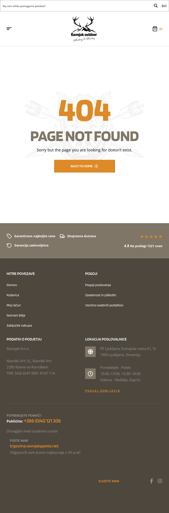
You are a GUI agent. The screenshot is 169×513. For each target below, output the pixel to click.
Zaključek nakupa (19, 325)
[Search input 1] (75, 5)
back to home (84, 166)
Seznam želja (16, 315)
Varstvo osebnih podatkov (104, 305)
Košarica (13, 295)
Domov (12, 285)
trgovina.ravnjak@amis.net (34, 446)
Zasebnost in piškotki (100, 295)
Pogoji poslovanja (98, 285)
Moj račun (14, 305)
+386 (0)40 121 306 (42, 421)
